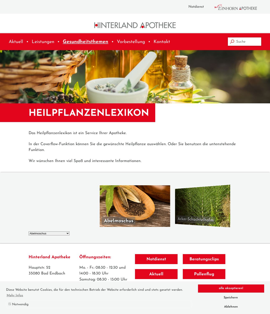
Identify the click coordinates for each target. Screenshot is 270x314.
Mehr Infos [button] (15, 295)
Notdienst (196, 7)
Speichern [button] (231, 297)
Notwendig (18, 304)
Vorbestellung (131, 42)
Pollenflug (204, 274)
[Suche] (244, 41)
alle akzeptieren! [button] (231, 288)
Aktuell (16, 42)
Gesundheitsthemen (85, 42)
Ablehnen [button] (231, 306)
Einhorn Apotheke (239, 7)
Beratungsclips (204, 259)
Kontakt (162, 42)
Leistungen (43, 42)
